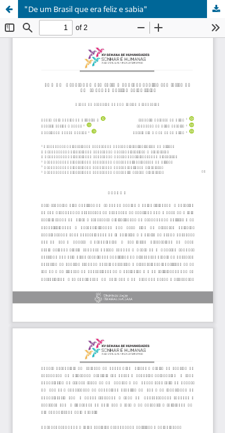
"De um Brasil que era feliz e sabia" (86, 9)
